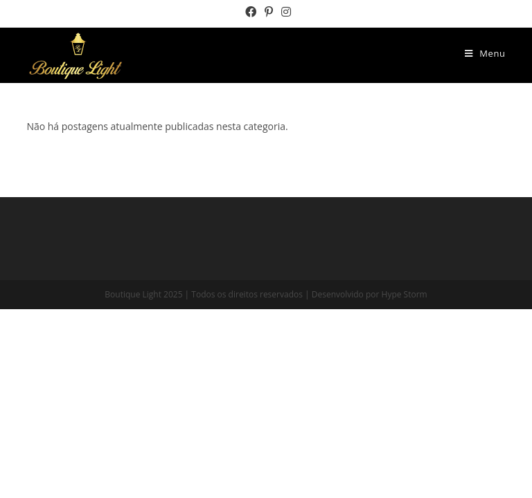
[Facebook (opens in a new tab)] (250, 12)
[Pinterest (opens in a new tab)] (268, 12)
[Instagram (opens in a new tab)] (284, 12)
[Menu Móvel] (485, 53)
